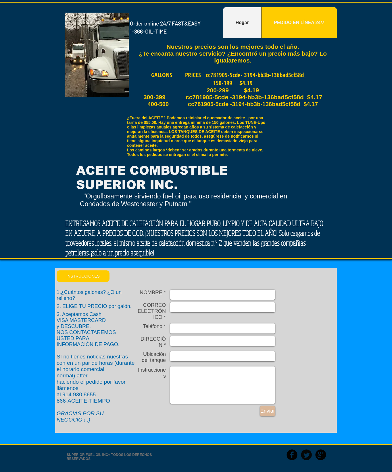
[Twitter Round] (306, 454)
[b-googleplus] (320, 454)
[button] (83, 276)
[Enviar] (267, 411)
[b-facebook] (292, 454)
